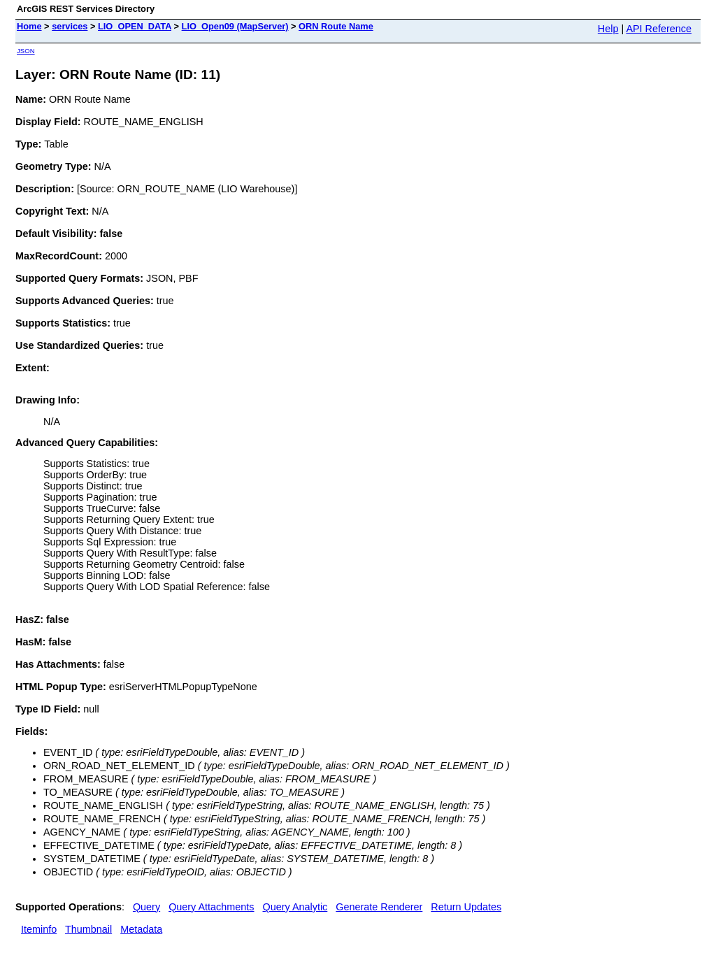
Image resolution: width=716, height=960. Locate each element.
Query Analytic (295, 906)
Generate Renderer (379, 906)
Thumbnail (88, 929)
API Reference (659, 28)
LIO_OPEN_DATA (134, 26)
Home (29, 26)
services (69, 26)
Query (146, 906)
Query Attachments (211, 906)
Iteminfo (39, 929)
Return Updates (466, 906)
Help (608, 28)
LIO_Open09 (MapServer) (235, 26)
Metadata (141, 929)
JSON (26, 51)
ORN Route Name (336, 26)
